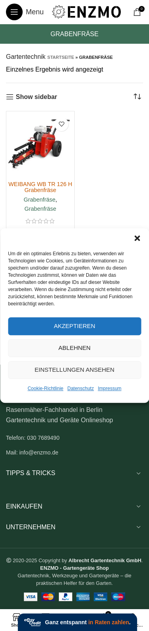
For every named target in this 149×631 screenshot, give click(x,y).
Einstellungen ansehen (74, 369)
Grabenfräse (40, 199)
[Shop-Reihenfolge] (137, 97)
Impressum (109, 388)
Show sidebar (36, 96)
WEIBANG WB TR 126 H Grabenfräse (40, 187)
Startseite (60, 57)
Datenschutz (81, 388)
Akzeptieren (74, 325)
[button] (137, 238)
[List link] (74, 437)
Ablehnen (74, 347)
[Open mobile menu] (25, 12)
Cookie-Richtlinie (45, 388)
